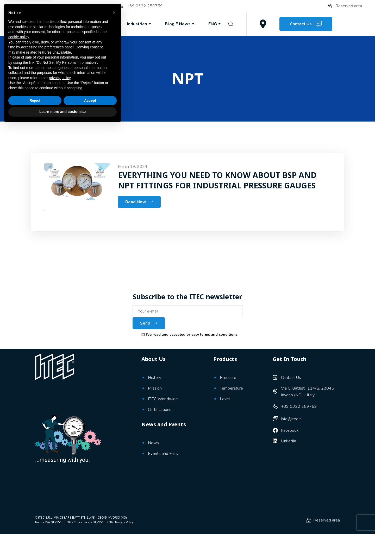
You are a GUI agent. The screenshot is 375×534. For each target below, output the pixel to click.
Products (102, 24)
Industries (139, 24)
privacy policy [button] (60, 486)
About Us (66, 24)
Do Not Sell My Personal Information (66, 470)
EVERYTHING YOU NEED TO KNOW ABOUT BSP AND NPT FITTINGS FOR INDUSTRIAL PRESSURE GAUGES (217, 180)
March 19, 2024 (132, 166)
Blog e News (180, 24)
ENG (215, 24)
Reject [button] (34, 508)
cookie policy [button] (18, 445)
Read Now (139, 202)
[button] (114, 420)
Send (149, 323)
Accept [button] (90, 508)
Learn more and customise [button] (62, 520)
